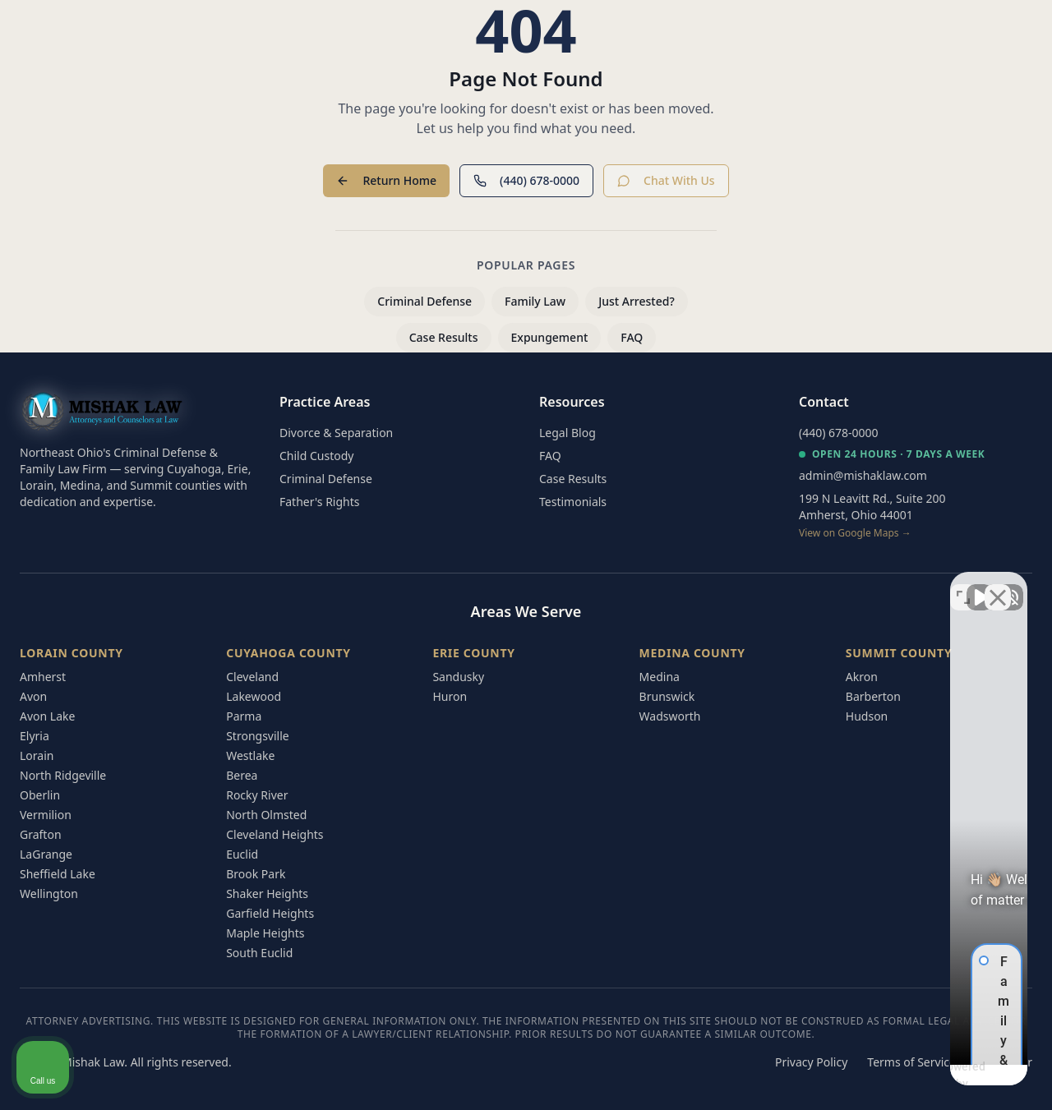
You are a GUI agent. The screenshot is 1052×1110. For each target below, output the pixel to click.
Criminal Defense (424, 301)
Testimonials (573, 501)
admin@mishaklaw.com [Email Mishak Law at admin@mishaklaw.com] (863, 475)
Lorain (36, 755)
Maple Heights (265, 933)
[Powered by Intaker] (912, 1075)
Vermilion (46, 814)
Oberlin (40, 795)
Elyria (34, 736)
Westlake (250, 755)
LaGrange (46, 854)
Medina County (692, 653)
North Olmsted (266, 814)
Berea (241, 775)
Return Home (386, 180)
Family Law (535, 301)
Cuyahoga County (288, 653)
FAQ (632, 337)
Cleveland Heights (274, 834)
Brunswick (667, 696)
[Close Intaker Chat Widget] (998, 585)
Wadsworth (670, 716)
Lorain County (71, 653)
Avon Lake (47, 716)
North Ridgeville (63, 775)
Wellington (49, 893)
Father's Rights (319, 501)
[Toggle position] (963, 585)
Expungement (549, 337)
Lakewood (253, 696)
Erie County (473, 653)
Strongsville (257, 736)
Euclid (242, 854)
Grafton (41, 834)
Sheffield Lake (57, 874)
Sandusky (458, 676)
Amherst (43, 676)
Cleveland (252, 676)
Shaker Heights (267, 893)
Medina (659, 676)
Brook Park (255, 874)
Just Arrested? (636, 301)
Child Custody (316, 455)
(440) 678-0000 (526, 180)
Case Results (443, 337)
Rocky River (257, 795)
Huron (449, 696)
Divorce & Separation (336, 432)
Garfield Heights (270, 913)
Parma (243, 716)
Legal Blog (567, 432)
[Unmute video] (761, 585)
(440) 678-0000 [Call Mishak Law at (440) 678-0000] (839, 432)
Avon (33, 696)
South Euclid (259, 952)
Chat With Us (666, 180)
